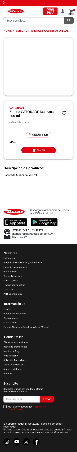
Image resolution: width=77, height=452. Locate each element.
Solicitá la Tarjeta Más (14, 360)
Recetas (7, 374)
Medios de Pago (11, 351)
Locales (7, 309)
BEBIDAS (21, 30)
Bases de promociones (15, 347)
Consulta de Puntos (13, 365)
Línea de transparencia (15, 267)
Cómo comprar (11, 318)
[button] (4, 11)
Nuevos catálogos (12, 369)
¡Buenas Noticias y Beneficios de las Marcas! (26, 327)
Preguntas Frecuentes (14, 314)
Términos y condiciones (15, 342)
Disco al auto (10, 323)
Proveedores (10, 272)
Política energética (12, 294)
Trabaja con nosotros (14, 285)
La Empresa (9, 258)
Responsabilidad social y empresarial (22, 263)
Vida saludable (11, 356)
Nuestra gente (10, 281)
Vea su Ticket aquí (12, 276)
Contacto (8, 290)
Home (7, 30)
